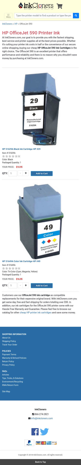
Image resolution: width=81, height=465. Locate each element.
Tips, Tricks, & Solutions (12, 378)
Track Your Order (9, 345)
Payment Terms (9, 354)
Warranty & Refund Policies (14, 358)
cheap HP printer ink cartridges (35, 312)
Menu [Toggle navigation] (8, 16)
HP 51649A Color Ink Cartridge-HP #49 (21, 261)
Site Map (6, 391)
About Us (6, 338)
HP (15, 24)
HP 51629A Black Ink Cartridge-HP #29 (21, 149)
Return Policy (8, 361)
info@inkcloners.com (42, 418)
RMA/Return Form (10, 385)
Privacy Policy (8, 365)
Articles (5, 375)
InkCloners (7, 24)
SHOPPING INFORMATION (14, 334)
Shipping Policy (9, 341)
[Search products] (43, 15)
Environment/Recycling (12, 381)
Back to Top (40, 462)
